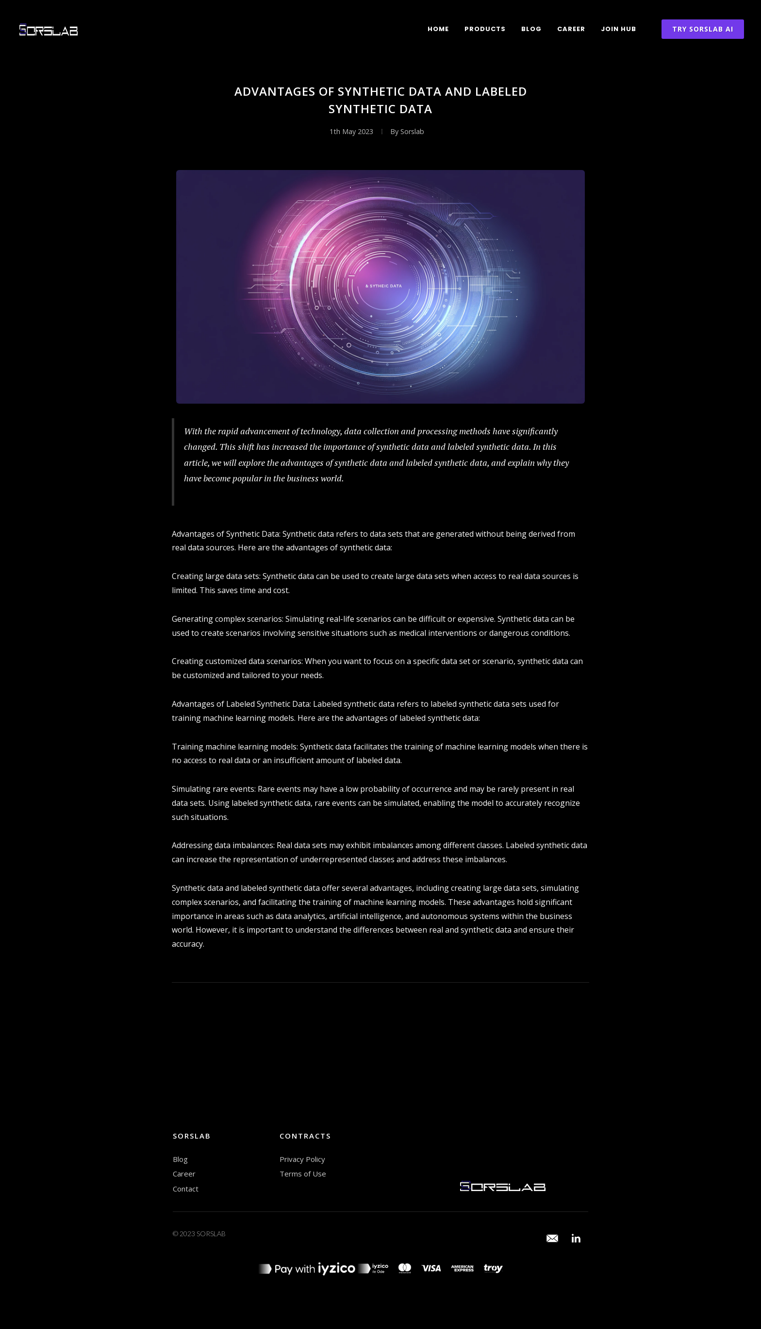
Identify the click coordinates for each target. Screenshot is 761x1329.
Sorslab (412, 131)
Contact (186, 1188)
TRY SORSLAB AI (702, 29)
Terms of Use (303, 1173)
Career (571, 29)
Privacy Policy (302, 1159)
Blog (531, 29)
